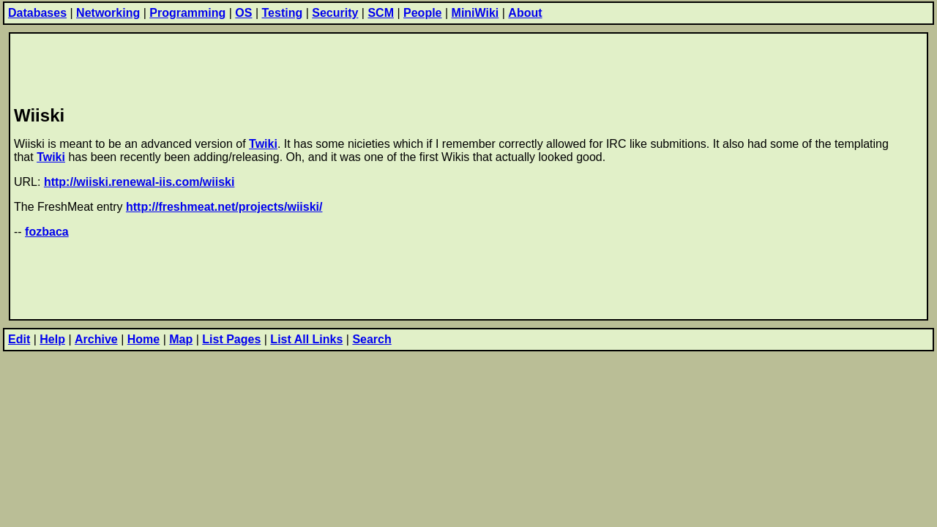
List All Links (306, 339)
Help (52, 339)
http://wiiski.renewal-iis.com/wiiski (139, 182)
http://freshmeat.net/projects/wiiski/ (224, 207)
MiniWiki (475, 13)
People (422, 13)
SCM (380, 13)
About (525, 13)
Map (181, 339)
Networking (108, 13)
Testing (282, 13)
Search (371, 339)
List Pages (231, 339)
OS (243, 13)
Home (143, 339)
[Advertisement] (280, 67)
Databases (37, 13)
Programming (187, 13)
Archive (96, 339)
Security (335, 13)
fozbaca (47, 231)
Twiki (263, 144)
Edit (19, 339)
